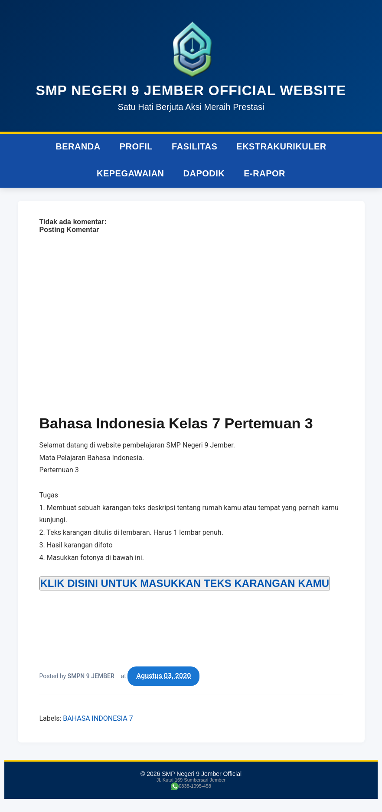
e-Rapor (264, 173)
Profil (136, 146)
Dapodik (204, 173)
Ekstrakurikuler (281, 146)
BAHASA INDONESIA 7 (98, 718)
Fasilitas (194, 146)
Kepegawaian (130, 173)
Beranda (78, 146)
